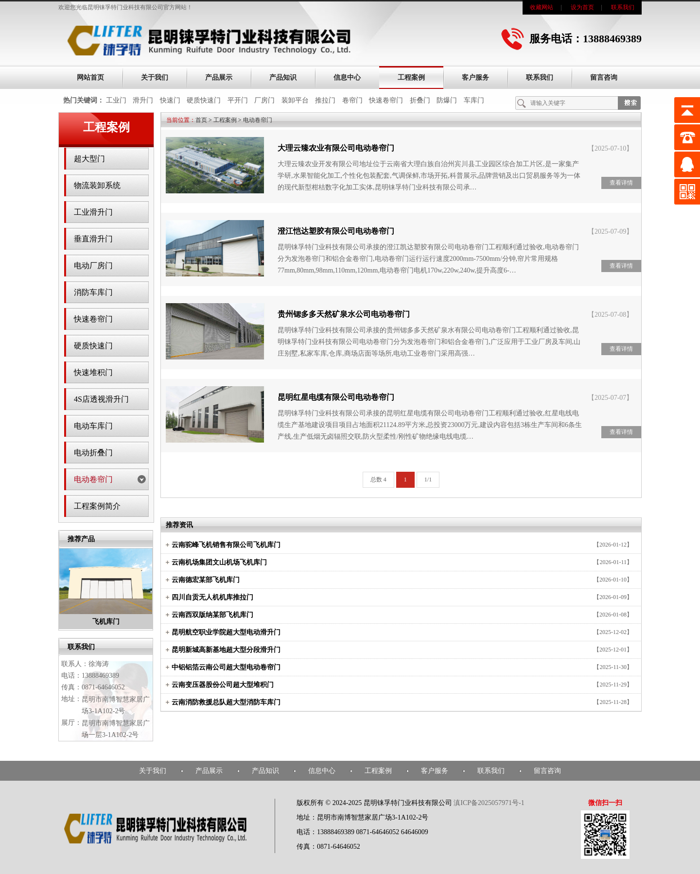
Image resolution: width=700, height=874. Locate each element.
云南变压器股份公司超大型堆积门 (223, 684)
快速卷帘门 (386, 100)
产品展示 (218, 77)
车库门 (474, 100)
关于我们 (154, 77)
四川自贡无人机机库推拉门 (212, 597)
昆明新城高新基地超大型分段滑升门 (226, 649)
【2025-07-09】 (610, 231)
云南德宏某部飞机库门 (206, 579)
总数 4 (378, 479)
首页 (201, 120)
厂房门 (264, 100)
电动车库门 (93, 426)
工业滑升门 (93, 212)
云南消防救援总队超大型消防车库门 (226, 702)
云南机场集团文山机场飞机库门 (219, 562)
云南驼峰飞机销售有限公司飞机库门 (226, 544)
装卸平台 (295, 100)
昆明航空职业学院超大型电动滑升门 (226, 632)
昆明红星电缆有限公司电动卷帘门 (336, 397)
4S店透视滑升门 (101, 399)
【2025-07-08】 (610, 314)
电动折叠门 (93, 452)
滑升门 (143, 100)
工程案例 (411, 77)
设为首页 (582, 7)
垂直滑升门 (93, 239)
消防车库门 (93, 292)
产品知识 (283, 77)
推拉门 (325, 100)
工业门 (116, 100)
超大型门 (89, 158)
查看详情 (621, 182)
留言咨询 (603, 77)
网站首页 (90, 77)
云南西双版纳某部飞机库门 (212, 614)
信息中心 (347, 77)
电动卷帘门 (93, 479)
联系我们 (622, 7)
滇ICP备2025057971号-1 (489, 802)
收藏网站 (541, 7)
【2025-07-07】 (610, 397)
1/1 (428, 479)
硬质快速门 (204, 100)
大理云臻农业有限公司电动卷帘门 (336, 148)
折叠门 (420, 100)
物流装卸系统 (97, 185)
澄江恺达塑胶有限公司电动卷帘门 (336, 231)
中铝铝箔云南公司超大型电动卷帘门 (226, 667)
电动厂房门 (93, 265)
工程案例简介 (97, 506)
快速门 (170, 100)
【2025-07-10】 (610, 148)
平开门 (238, 100)
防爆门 (447, 100)
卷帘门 (352, 100)
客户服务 (475, 77)
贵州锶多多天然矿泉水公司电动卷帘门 (344, 314)
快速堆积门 (93, 372)
